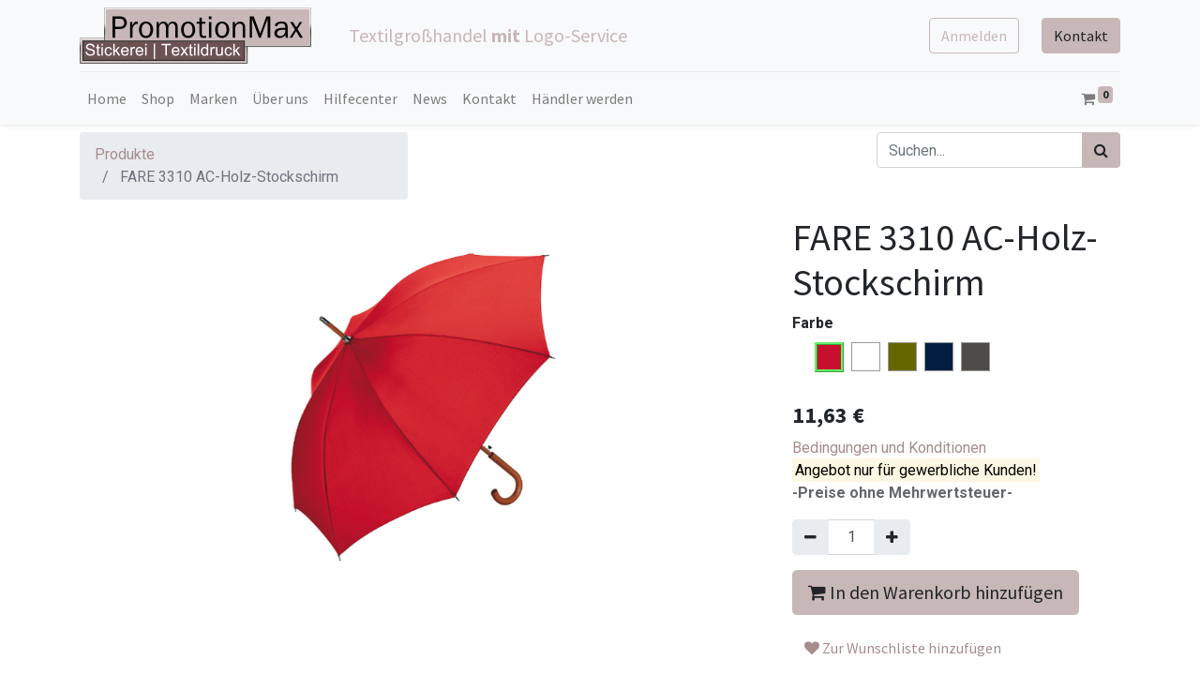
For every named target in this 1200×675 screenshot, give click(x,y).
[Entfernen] (810, 537)
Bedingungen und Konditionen (889, 448)
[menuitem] (107, 98)
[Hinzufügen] (892, 537)
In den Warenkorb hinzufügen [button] (935, 592)
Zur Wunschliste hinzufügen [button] (902, 647)
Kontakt (1081, 35)
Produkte (125, 154)
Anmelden (974, 35)
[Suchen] (1101, 150)
